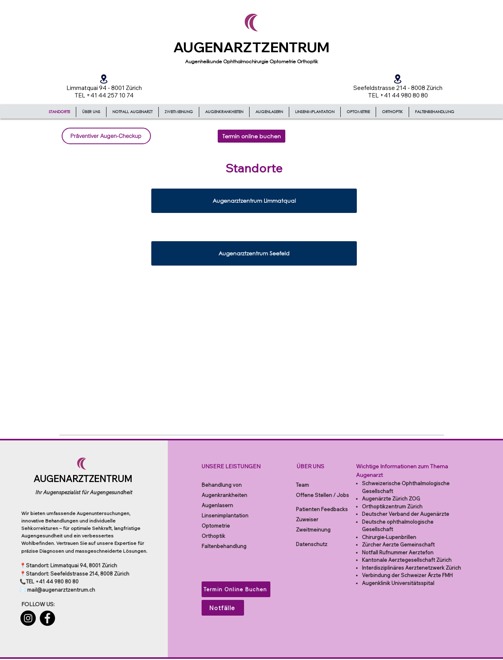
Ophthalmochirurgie (246, 61)
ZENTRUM (295, 47)
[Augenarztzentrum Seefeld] (254, 253)
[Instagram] (28, 618)
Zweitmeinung (313, 529)
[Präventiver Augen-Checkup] (106, 136)
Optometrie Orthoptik (294, 61)
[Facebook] (47, 618)
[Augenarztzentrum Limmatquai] (254, 201)
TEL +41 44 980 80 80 (52, 581)
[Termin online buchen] (251, 136)
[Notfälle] (223, 608)
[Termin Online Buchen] (236, 589)
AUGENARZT (217, 47)
